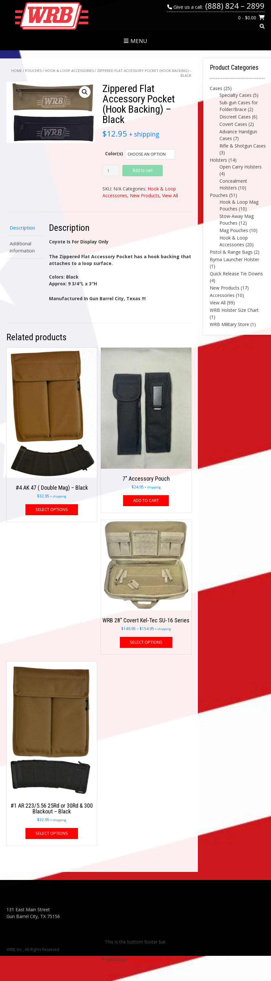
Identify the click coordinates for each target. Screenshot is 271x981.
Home (16, 70)
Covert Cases (233, 124)
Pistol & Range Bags (231, 252)
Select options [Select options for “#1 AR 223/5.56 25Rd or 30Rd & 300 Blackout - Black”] (51, 833)
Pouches (33, 70)
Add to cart (142, 170)
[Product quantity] (110, 170)
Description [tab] (22, 227)
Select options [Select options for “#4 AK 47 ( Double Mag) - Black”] (51, 509)
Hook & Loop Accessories (69, 70)
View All (170, 195)
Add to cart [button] (146, 500)
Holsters (218, 160)
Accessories (222, 295)
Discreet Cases (235, 117)
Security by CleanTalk (148, 959)
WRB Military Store (229, 324)
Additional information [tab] (22, 247)
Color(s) (114, 153)
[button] (85, 92)
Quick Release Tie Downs (236, 274)
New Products (145, 195)
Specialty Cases (235, 95)
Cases (216, 88)
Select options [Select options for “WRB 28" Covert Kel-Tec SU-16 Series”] (146, 642)
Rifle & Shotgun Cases (242, 146)
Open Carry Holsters (240, 167)
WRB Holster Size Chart (234, 310)
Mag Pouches (233, 230)
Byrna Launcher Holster (234, 259)
